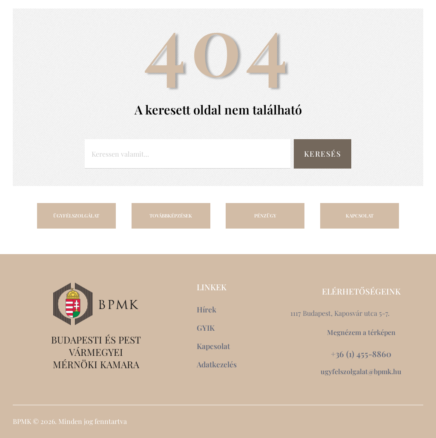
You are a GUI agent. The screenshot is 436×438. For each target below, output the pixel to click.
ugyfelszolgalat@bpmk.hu (361, 371)
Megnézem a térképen (361, 332)
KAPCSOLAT (359, 215)
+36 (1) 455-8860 (361, 354)
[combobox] (187, 154)
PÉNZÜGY (265, 215)
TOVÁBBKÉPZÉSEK (170, 215)
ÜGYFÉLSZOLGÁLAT (76, 215)
